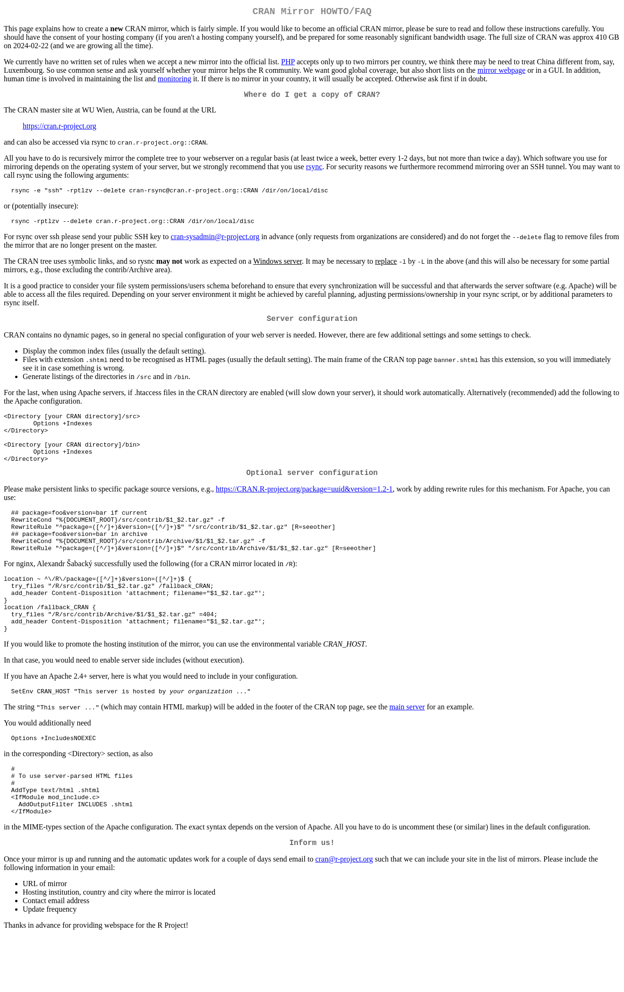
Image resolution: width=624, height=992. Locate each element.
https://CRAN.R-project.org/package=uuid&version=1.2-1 (304, 509)
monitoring (174, 81)
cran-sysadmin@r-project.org (215, 243)
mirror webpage (502, 72)
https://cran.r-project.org (59, 130)
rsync (314, 170)
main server (407, 748)
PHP (288, 64)
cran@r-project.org (344, 914)
